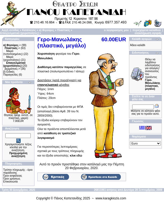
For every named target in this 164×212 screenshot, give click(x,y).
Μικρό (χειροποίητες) (11, 58)
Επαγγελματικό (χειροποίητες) (19, 33)
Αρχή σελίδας (10, 30)
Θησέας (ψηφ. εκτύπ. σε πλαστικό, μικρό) (18, 117)
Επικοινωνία (10, 181)
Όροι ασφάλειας (12, 175)
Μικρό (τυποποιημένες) (13, 52)
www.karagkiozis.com (111, 198)
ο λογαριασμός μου (116, 30)
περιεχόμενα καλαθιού (146, 30)
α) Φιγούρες (46, 30)
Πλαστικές (63, 30)
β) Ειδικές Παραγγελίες (10, 73)
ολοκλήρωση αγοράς (148, 33)
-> (12, 45)
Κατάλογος (29, 30)
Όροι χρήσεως (11, 178)
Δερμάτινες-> (12, 68)
